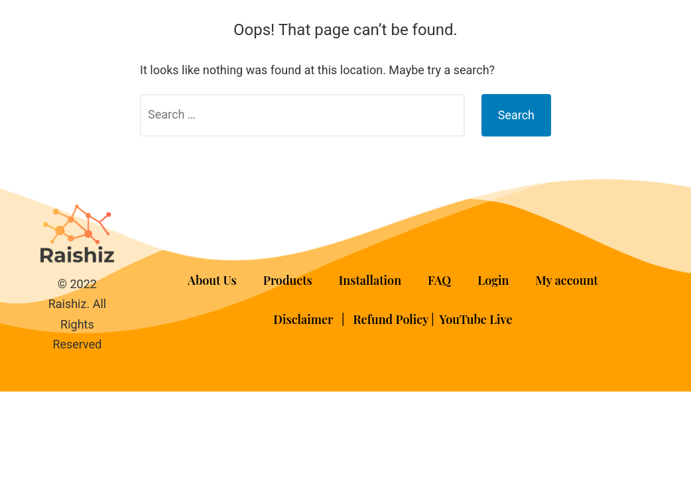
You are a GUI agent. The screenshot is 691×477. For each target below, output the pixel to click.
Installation (370, 280)
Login (493, 280)
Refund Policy (390, 319)
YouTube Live (476, 319)
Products (287, 280)
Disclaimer (304, 319)
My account (567, 280)
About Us (212, 280)
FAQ (439, 280)
